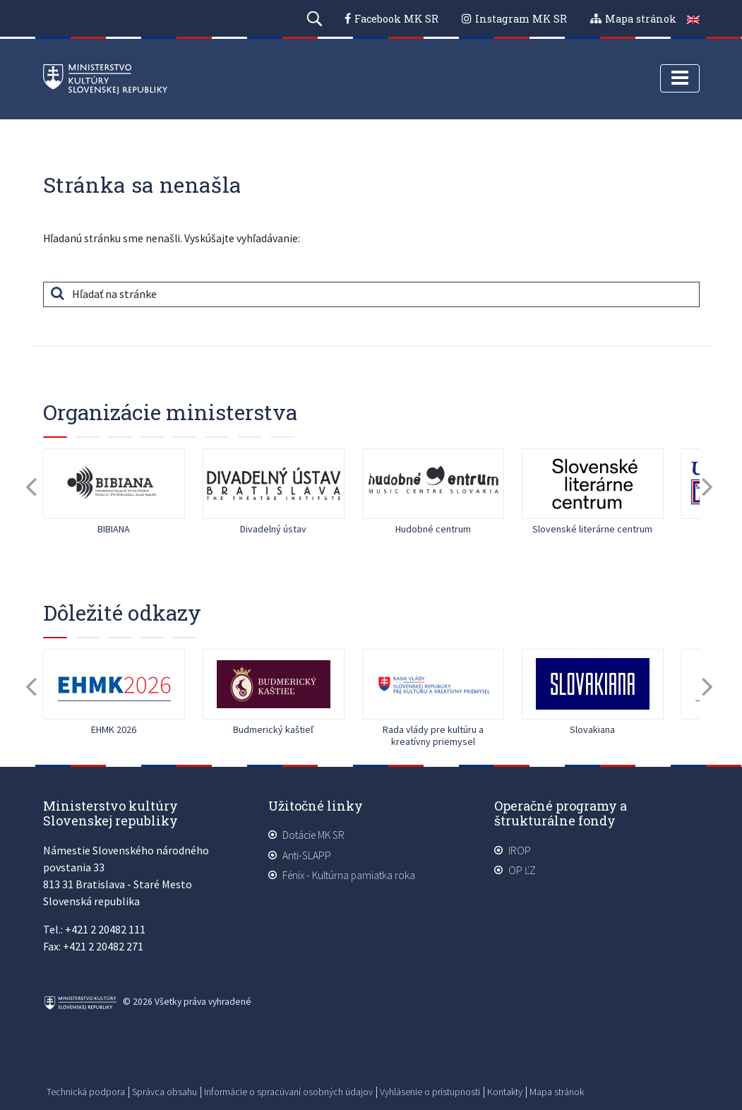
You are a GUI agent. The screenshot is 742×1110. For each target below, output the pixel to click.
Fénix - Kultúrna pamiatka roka (348, 876)
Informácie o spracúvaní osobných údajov (288, 1091)
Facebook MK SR (396, 18)
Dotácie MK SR (313, 835)
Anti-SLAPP (306, 856)
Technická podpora (86, 1091)
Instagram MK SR (521, 18)
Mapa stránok (640, 18)
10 (185, 638)
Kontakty (504, 1091)
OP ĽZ (522, 871)
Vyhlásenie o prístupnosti (430, 1091)
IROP (519, 851)
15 (282, 437)
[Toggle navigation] (680, 80)
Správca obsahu (164, 1091)
